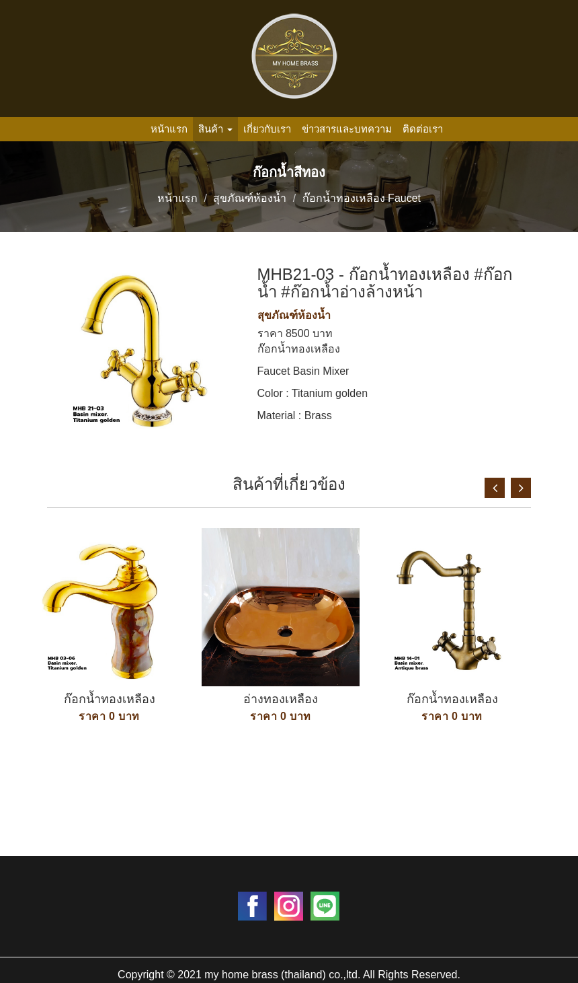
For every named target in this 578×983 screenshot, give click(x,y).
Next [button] (521, 488)
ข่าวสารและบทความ (347, 129)
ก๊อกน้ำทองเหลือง (109, 699)
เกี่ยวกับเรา (267, 129)
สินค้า (215, 129)
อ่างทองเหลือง (280, 699)
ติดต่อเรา (423, 129)
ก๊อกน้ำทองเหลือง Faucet (361, 198)
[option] (109, 671)
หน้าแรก (169, 129)
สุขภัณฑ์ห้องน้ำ (249, 198)
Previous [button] (495, 488)
